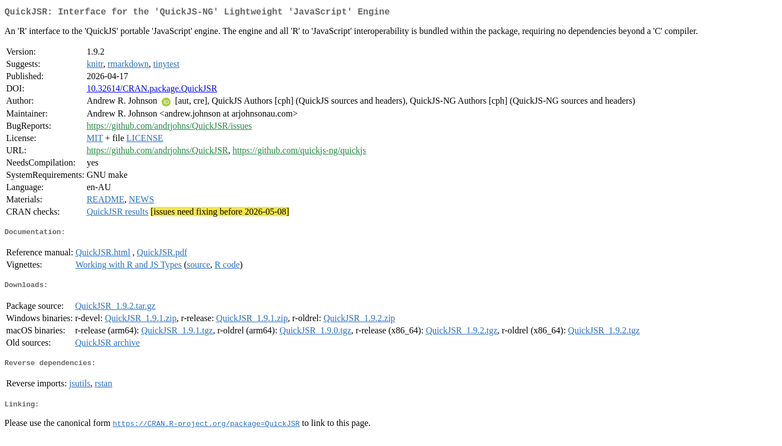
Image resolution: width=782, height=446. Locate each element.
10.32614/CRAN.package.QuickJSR (151, 90)
